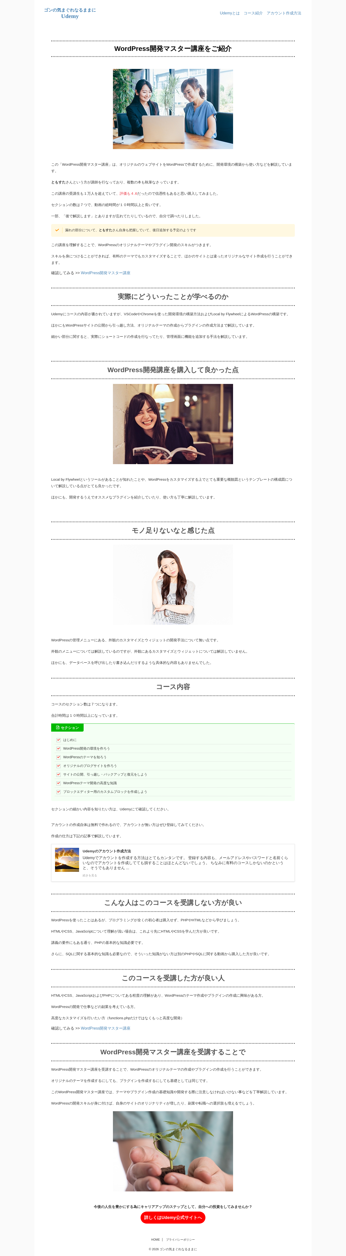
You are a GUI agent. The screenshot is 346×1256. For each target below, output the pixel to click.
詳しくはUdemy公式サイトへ (173, 1217)
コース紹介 (253, 13)
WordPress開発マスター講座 (106, 273)
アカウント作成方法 (284, 13)
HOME (155, 1239)
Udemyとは (230, 13)
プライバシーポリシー (180, 1239)
